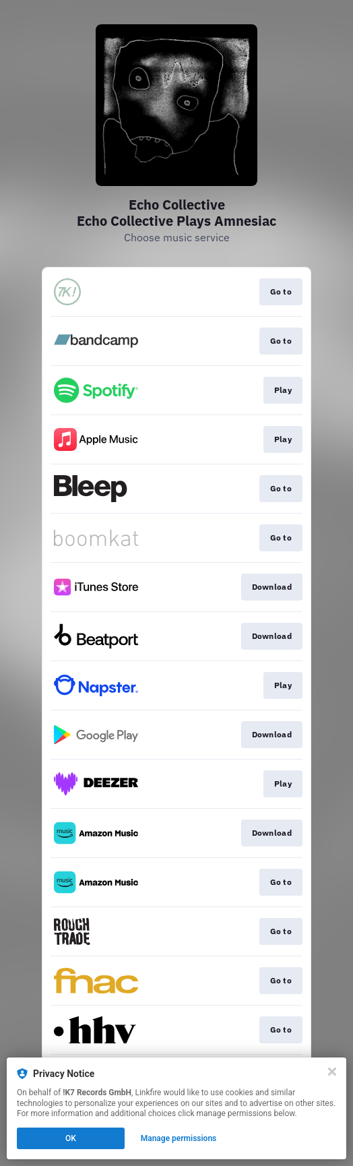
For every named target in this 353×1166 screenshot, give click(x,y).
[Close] (332, 1071)
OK (70, 1138)
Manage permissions (179, 1138)
